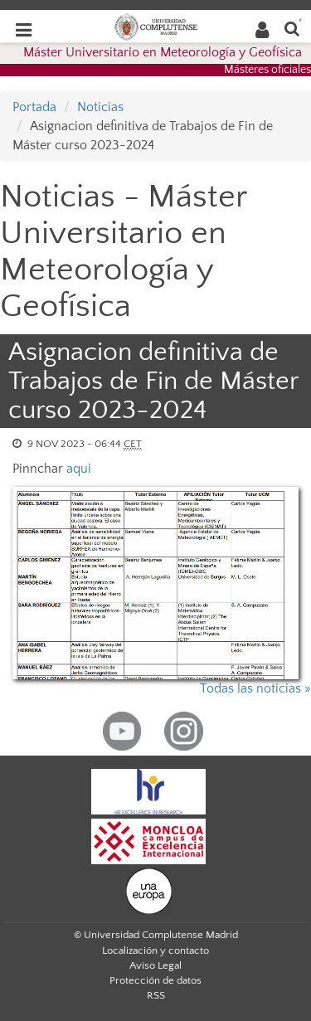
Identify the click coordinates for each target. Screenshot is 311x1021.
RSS (156, 995)
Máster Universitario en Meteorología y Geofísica (162, 52)
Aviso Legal (155, 965)
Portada (34, 107)
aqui (78, 468)
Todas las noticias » (255, 688)
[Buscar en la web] (291, 28)
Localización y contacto (155, 950)
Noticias (100, 107)
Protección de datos (155, 980)
